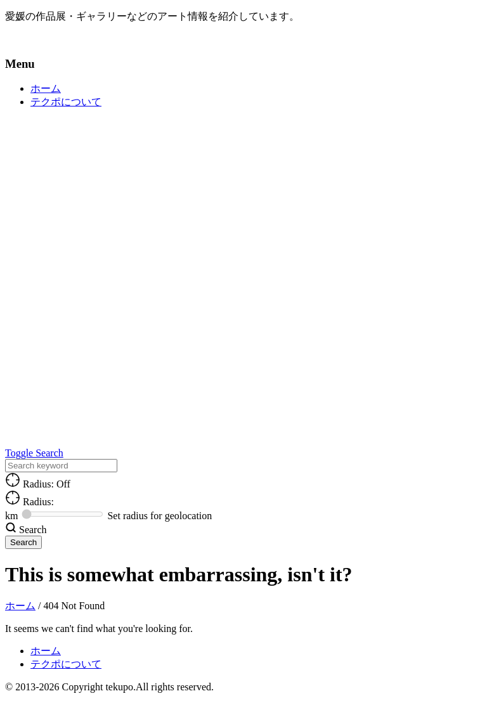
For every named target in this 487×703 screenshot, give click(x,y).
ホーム (45, 88)
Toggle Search (34, 453)
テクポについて (65, 101)
